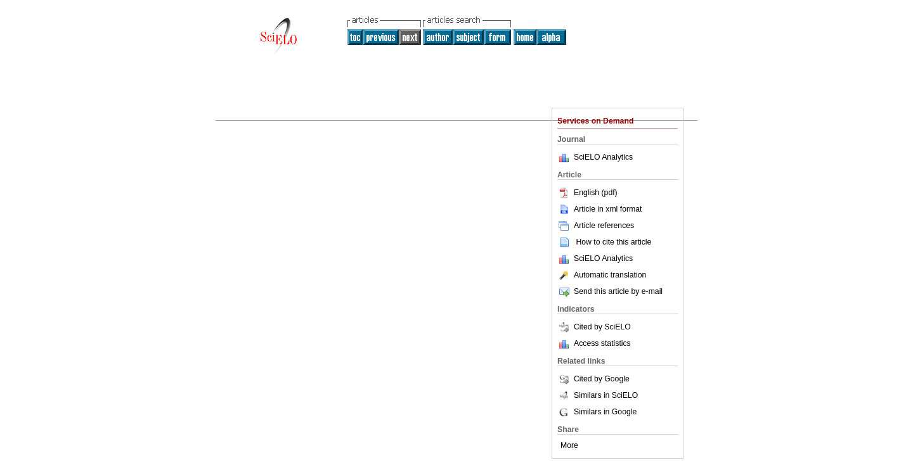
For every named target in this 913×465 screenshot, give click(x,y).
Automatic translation (601, 275)
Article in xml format (599, 209)
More (569, 445)
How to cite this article (613, 242)
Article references (595, 225)
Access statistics (602, 343)
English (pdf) (587, 192)
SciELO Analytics (603, 157)
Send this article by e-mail (610, 291)
